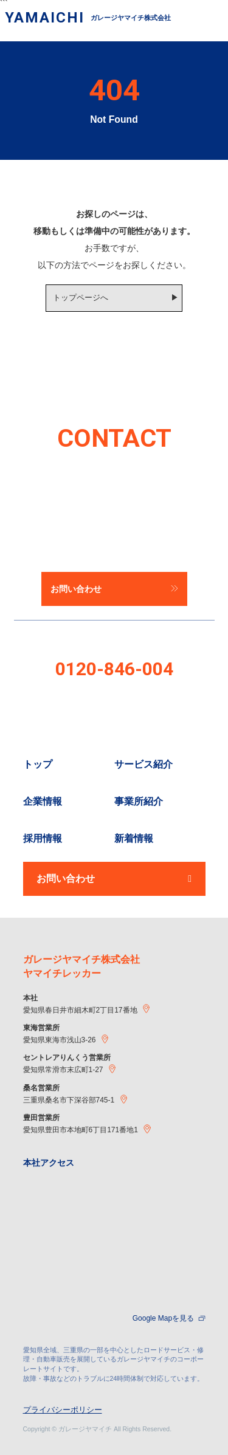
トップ (37, 764)
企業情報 (42, 801)
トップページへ (80, 297)
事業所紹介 (138, 801)
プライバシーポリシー (62, 1409)
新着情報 (133, 838)
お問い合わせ (114, 878)
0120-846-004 (114, 668)
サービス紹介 (143, 764)
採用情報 (42, 838)
